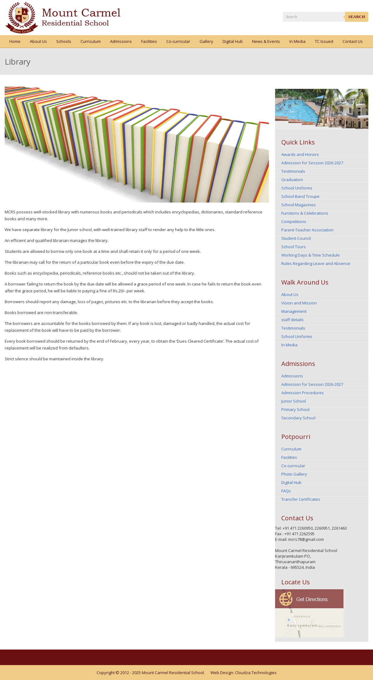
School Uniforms (296, 188)
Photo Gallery (294, 474)
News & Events (266, 41)
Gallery (206, 41)
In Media (297, 41)
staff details (292, 319)
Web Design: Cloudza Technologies (243, 672)
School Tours (293, 246)
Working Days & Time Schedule (310, 255)
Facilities (149, 41)
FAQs (286, 491)
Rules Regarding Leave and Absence (315, 263)
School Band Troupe (300, 196)
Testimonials (293, 171)
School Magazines (298, 205)
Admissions (121, 41)
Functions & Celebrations (304, 213)
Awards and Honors (300, 154)
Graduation (292, 179)
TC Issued (324, 41)
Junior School (293, 401)
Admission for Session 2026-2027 (312, 163)
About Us (38, 41)
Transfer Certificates (300, 499)
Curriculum (91, 41)
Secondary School (298, 418)
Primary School (295, 409)
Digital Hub (233, 41)
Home (15, 41)
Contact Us (353, 41)
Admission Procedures (302, 392)
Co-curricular (178, 41)
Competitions (293, 221)
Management (293, 311)
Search (356, 16)
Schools (63, 41)
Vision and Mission (299, 303)
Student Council (296, 238)
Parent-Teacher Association (307, 230)
